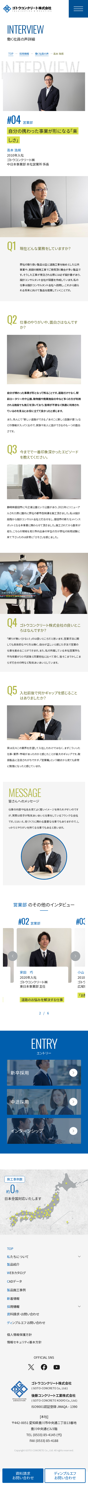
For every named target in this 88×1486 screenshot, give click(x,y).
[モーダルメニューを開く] (78, 9)
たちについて (44, 1256)
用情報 (44, 1306)
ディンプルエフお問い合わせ (65, 1475)
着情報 (13, 1298)
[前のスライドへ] (12, 956)
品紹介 (13, 1264)
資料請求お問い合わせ (23, 1475)
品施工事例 (16, 1290)
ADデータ (14, 1281)
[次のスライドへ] (75, 956)
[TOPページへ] (27, 9)
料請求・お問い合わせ (23, 1314)
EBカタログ (16, 1272)
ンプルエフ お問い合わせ (26, 1322)
